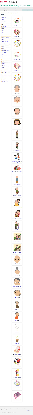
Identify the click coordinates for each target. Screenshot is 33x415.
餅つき (3, 30)
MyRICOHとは (3, 408)
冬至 (2, 76)
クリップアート (5, 8)
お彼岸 (3, 39)
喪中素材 (3, 70)
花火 (2, 57)
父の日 (3, 48)
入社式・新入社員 (5, 41)
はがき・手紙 (5, 10)
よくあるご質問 (9, 408)
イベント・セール (5, 81)
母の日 (3, 46)
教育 (27, 8)
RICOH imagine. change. (4, 2)
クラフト (16, 10)
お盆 (2, 59)
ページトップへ (29, 410)
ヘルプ (14, 408)
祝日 (2, 24)
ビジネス (16, 8)
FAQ (27, 10)
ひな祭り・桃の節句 (5, 37)
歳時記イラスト (4, 17)
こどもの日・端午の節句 (6, 44)
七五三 (3, 67)
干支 (2, 22)
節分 (2, 32)
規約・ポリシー (24, 408)
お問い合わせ (18, 408)
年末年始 (3, 79)
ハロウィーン (4, 65)
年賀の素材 (4, 21)
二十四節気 (4, 26)
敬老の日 (3, 63)
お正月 (3, 19)
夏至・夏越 (4, 52)
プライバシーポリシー (4, 409)
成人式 (3, 28)
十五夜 (3, 61)
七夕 (2, 54)
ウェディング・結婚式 (6, 50)
